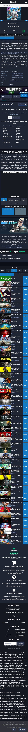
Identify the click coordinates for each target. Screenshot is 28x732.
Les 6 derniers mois (17, 199)
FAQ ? (14, 615)
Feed (21, 38)
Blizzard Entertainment (17, 75)
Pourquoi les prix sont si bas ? (14, 611)
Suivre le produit (14, 203)
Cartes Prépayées (20, 631)
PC (10, 80)
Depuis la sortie (4, 199)
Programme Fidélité (20, 629)
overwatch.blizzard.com (17, 73)
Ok (14, 729)
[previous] (1, 20)
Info (7, 38)
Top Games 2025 (20, 635)
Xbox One (15, 80)
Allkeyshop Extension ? (14, 616)
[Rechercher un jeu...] (14, 5)
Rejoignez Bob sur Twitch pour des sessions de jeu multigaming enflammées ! (14, 246)
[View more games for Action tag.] (11, 85)
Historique (10, 99)
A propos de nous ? (14, 609)
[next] (26, 20)
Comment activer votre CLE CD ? (14, 614)
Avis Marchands (20, 634)
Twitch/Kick (5, 622)
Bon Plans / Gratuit (20, 632)
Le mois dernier (24, 199)
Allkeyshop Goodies (20, 637)
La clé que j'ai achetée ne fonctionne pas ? (14, 612)
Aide (22, 729)
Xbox (13, 79)
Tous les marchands (14, 147)
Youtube (23, 622)
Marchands (5, 624)
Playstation (8, 634)
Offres (3, 99)
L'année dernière (11, 199)
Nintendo (8, 636)
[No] (26, 726)
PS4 (12, 80)
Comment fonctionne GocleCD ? (14, 608)
